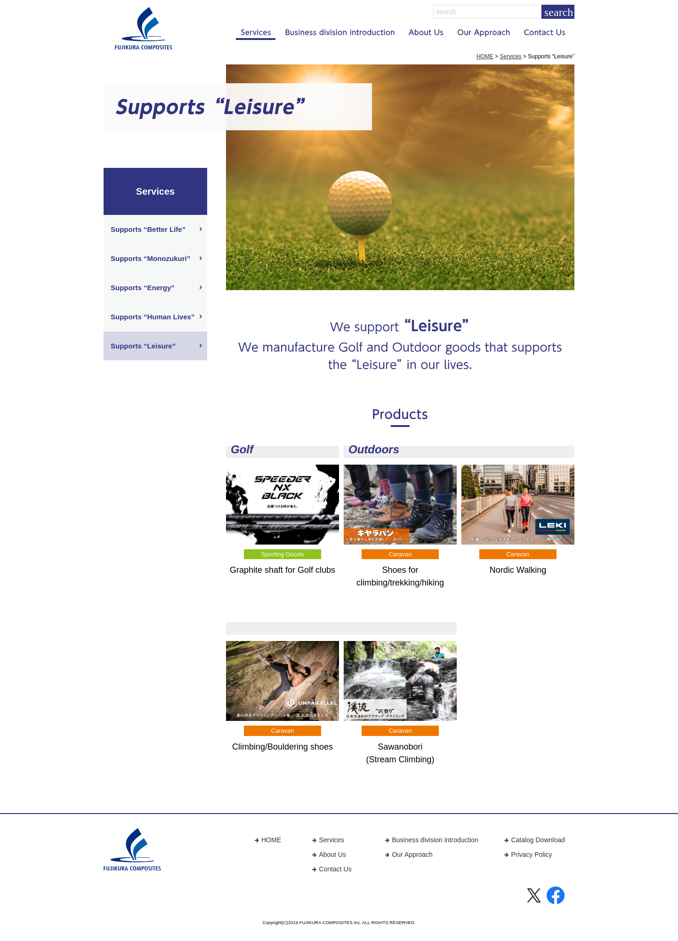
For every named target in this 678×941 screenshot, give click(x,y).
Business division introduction (431, 840)
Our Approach (408, 854)
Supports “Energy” (143, 288)
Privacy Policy (528, 854)
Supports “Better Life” (148, 229)
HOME (484, 56)
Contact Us (331, 869)
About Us (329, 854)
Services (511, 56)
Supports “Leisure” (143, 346)
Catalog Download (534, 840)
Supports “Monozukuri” (150, 258)
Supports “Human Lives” (152, 317)
